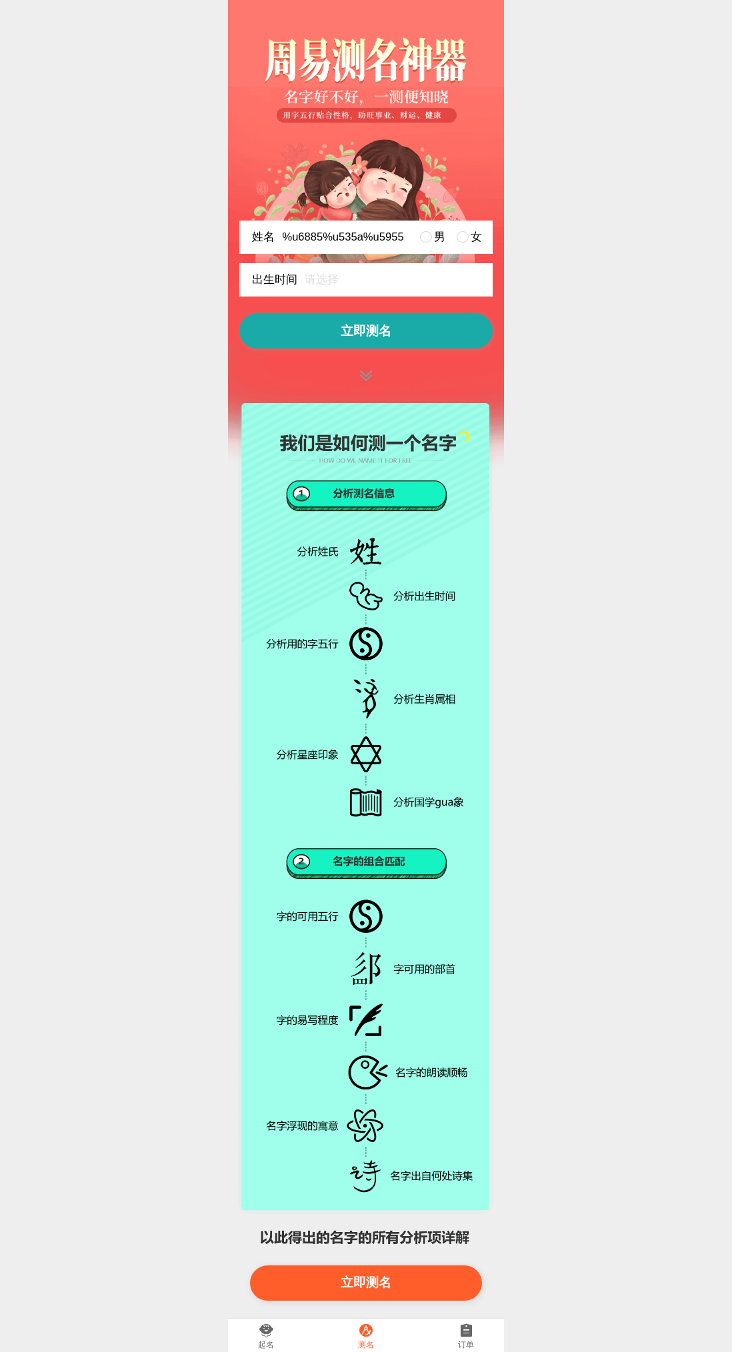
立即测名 (366, 331)
